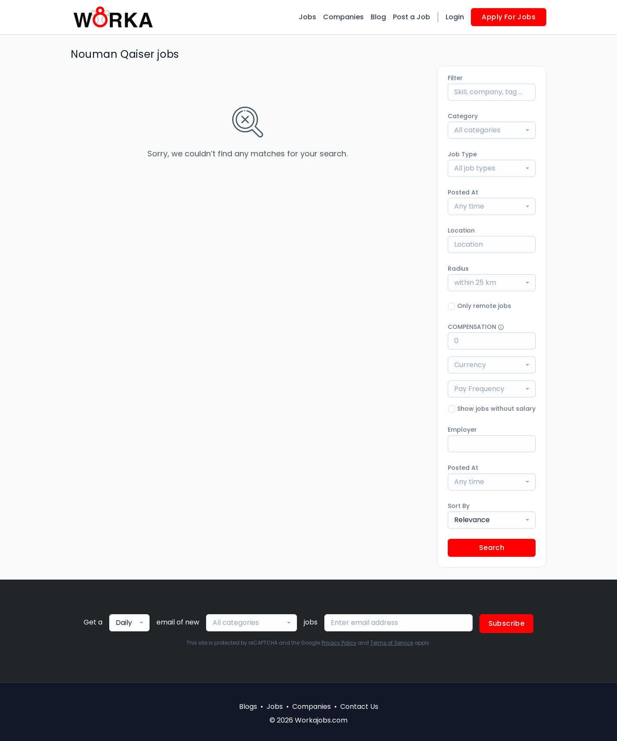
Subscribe (506, 623)
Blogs (248, 706)
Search (491, 548)
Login (455, 17)
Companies (343, 17)
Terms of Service (391, 642)
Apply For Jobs (509, 17)
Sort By (459, 506)
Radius (458, 268)
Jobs (307, 17)
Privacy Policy (338, 642)
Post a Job (411, 17)
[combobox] (492, 130)
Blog (378, 17)
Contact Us (359, 706)
